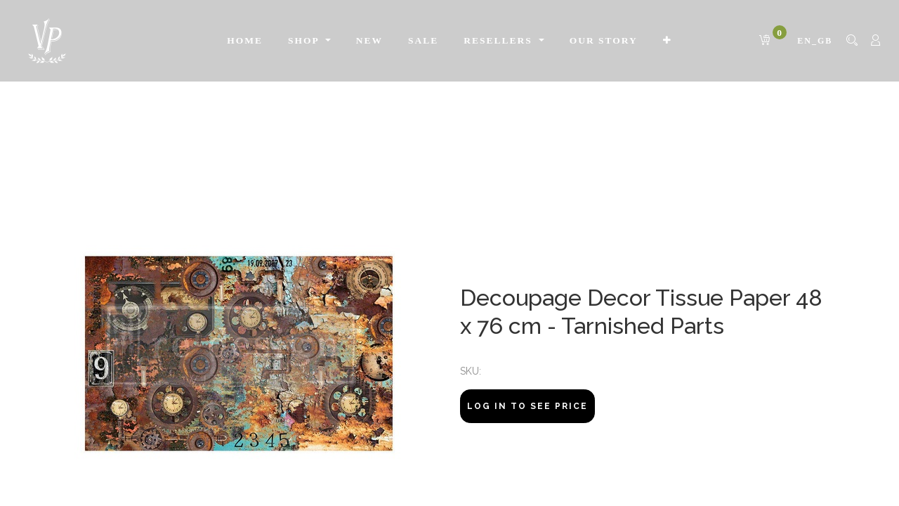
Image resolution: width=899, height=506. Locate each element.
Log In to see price (527, 406)
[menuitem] (244, 41)
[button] (667, 41)
